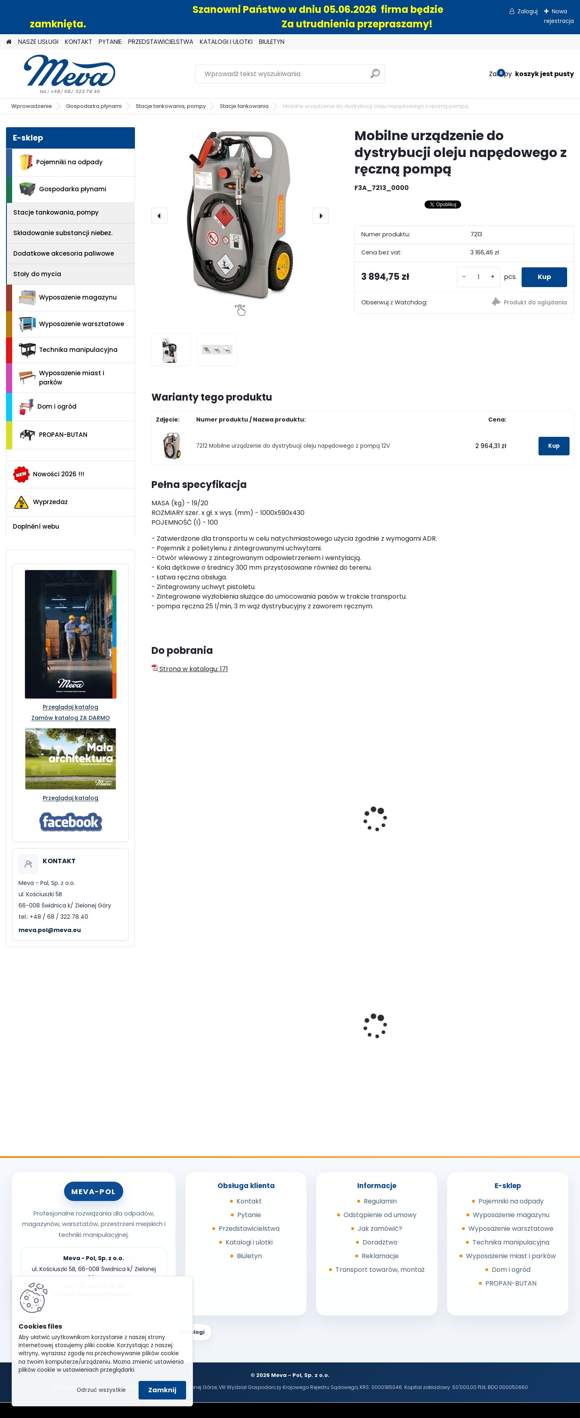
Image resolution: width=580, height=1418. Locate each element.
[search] (375, 77)
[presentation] (159, 216)
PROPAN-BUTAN (53, 435)
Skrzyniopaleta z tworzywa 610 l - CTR (413, 1019)
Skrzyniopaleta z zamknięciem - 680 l (189, 1016)
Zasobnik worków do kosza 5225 (306, 1031)
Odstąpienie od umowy (380, 1215)
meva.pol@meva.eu (50, 930)
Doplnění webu (36, 526)
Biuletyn (249, 1256)
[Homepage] (9, 42)
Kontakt (249, 1201)
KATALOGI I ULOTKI (226, 41)
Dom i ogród (47, 407)
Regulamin (380, 1201)
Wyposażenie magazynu (68, 298)
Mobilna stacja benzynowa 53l (199, 830)
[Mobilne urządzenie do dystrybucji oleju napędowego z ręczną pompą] (240, 215)
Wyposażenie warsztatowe (71, 324)
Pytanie (249, 1215)
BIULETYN (271, 41)
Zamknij (162, 1390)
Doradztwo (380, 1242)
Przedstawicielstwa (249, 1228)
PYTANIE (110, 41)
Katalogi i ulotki (249, 1242)
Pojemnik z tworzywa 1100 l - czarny (522, 1033)
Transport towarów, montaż (380, 1269)
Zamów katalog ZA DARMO (70, 718)
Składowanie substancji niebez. (62, 233)
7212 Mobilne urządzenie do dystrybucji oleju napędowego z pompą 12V (293, 446)
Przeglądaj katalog (70, 707)
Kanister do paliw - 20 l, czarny (515, 830)
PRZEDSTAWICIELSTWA (160, 41)
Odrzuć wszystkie (101, 1390)
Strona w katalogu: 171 (189, 669)
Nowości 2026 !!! (48, 474)
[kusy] (478, 277)
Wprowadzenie (31, 106)
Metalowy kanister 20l (405, 826)
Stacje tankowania (244, 106)
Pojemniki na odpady (61, 162)
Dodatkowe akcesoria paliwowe (63, 253)
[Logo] (61, 74)
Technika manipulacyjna (68, 350)
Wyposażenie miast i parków (61, 378)
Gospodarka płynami (94, 106)
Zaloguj (528, 11)
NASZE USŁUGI (38, 41)
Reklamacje (380, 1256)
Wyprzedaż (40, 502)
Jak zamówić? (380, 1228)
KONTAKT (78, 41)
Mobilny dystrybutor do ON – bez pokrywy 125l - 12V (306, 830)
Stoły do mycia (37, 274)
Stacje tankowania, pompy (171, 106)
